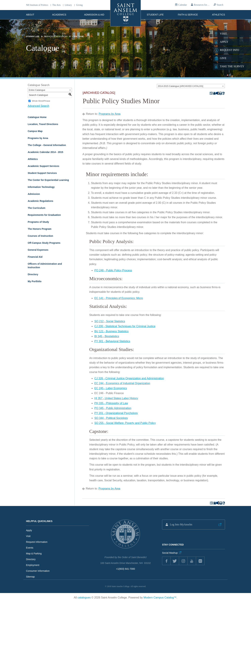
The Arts (56, 5)
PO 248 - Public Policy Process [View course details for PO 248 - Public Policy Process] (113, 270)
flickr (200, 561)
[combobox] (191, 86)
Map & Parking (34, 553)
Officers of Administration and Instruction (45, 265)
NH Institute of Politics (37, 5)
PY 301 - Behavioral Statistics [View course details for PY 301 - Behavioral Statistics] (112, 341)
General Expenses (38, 249)
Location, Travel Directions (43, 124)
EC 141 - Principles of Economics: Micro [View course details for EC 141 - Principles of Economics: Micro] (118, 298)
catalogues (84, 597)
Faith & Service (188, 14)
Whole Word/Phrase (41, 101)
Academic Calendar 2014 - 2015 (45, 152)
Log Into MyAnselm (181, 524)
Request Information (36, 542)
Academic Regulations (40, 201)
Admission (34, 194)
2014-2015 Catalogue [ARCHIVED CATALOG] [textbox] (180, 86)
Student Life (155, 14)
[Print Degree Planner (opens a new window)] (211, 93)
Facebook (166, 561)
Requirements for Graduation (44, 215)
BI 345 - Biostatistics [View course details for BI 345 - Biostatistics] (106, 336)
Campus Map (35, 131)
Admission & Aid (94, 14)
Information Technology (41, 187)
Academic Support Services (43, 166)
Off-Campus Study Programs (44, 242)
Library (68, 5)
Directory (33, 274)
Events (29, 548)
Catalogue (78, 36)
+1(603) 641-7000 (125, 568)
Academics (59, 14)
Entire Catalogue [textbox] (37, 90)
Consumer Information (38, 571)
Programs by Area (38, 138)
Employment (32, 565)
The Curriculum (36, 208)
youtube (192, 561)
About (30, 14)
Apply (29, 530)
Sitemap (30, 576)
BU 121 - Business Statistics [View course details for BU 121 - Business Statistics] (111, 331)
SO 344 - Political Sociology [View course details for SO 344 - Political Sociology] (111, 418)
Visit (28, 536)
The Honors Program (39, 229)
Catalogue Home (37, 117)
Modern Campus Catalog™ (160, 597)
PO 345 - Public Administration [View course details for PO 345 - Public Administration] (112, 408)
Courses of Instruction (40, 236)
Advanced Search (38, 105)
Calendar (182, 5)
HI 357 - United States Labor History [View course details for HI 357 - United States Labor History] (116, 398)
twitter (175, 561)
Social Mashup (170, 552)
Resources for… (201, 5)
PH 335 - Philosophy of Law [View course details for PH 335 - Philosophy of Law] (111, 403)
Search (220, 5)
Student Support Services (42, 173)
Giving (79, 5)
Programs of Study (38, 222)
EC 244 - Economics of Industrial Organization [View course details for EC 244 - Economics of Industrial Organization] (122, 383)
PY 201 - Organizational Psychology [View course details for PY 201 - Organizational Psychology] (116, 413)
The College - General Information (47, 145)
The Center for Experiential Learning (48, 180)
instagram (183, 561)
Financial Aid (35, 256)
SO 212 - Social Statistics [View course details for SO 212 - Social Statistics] (109, 321)
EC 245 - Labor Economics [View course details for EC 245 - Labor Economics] (110, 388)
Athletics (218, 14)
